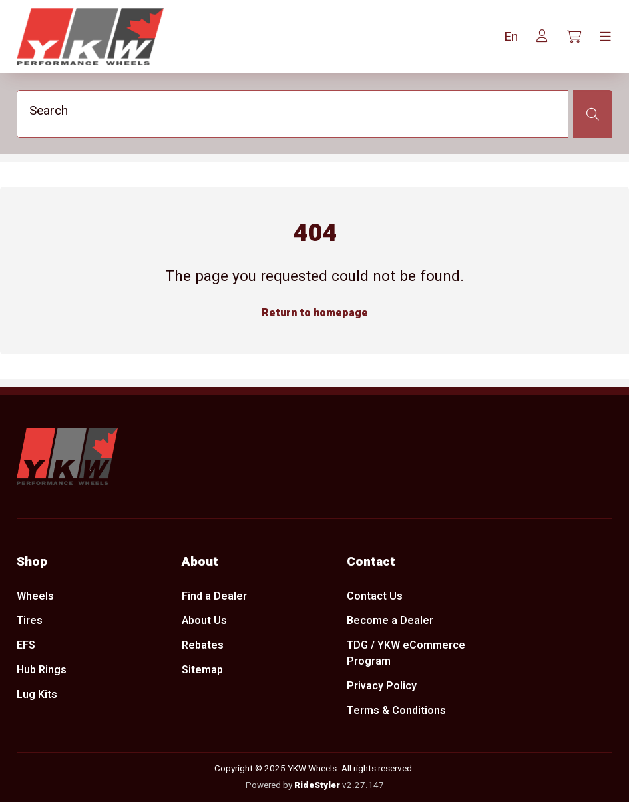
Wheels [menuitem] (35, 596)
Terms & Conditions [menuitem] (396, 711)
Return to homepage (315, 314)
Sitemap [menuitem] (202, 670)
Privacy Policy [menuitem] (382, 687)
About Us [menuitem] (204, 621)
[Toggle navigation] (605, 36)
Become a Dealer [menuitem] (390, 621)
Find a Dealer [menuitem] (214, 596)
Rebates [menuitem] (203, 645)
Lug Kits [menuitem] (37, 695)
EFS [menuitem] (26, 645)
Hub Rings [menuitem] (42, 670)
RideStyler (317, 785)
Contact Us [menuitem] (375, 596)
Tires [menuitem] (30, 621)
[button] (511, 37)
